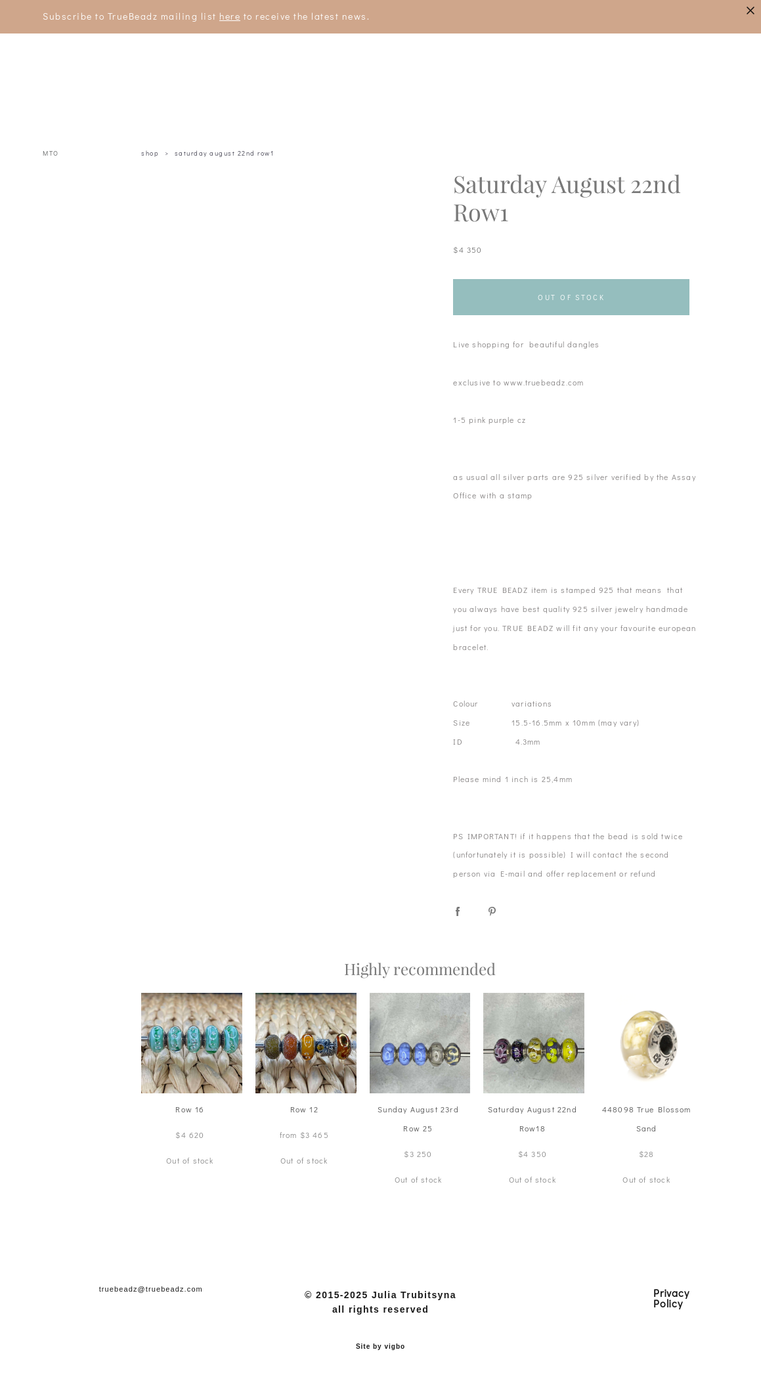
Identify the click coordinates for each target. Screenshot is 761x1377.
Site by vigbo (380, 1347)
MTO (51, 153)
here (229, 16)
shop (150, 153)
